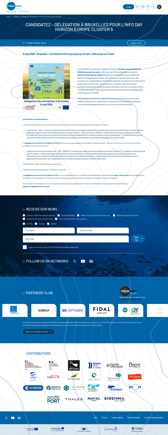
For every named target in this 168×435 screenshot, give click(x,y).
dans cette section (121, 175)
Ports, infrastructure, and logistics (72, 219)
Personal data (133, 417)
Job (95, 417)
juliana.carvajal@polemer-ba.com (36, 186)
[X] (74, 261)
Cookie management (154, 417)
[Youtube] (83, 261)
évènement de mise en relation (90, 75)
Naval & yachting (68, 215)
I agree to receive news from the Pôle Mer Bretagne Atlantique (53, 247)
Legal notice (117, 417)
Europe (42, 224)
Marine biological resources (128, 215)
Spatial (53, 224)
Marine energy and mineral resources (95, 215)
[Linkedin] (91, 261)
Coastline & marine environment (40, 219)
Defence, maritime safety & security (41, 215)
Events (29, 224)
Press (104, 417)
